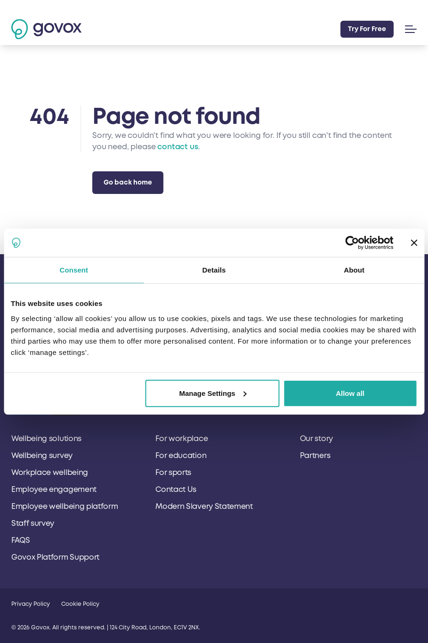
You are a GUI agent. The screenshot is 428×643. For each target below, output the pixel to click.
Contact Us (175, 489)
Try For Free (367, 28)
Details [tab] (214, 270)
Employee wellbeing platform (64, 506)
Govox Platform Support (55, 557)
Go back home (128, 182)
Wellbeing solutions (46, 439)
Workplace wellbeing (49, 472)
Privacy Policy (30, 604)
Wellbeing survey (42, 455)
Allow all (350, 393)
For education (180, 455)
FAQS (20, 540)
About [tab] (354, 270)
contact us (177, 147)
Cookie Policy (80, 604)
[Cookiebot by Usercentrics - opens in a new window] (352, 243)
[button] (409, 29)
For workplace (181, 439)
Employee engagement (54, 489)
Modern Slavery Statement (203, 506)
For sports (173, 472)
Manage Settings (212, 393)
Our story (316, 439)
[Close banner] (414, 243)
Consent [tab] (73, 270)
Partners (315, 455)
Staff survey (32, 523)
